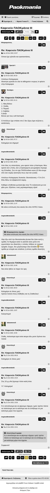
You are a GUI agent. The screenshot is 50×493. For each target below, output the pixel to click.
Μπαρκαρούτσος (6, 42)
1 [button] (13, 38)
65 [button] (34, 38)
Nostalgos (10, 90)
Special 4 (12, 65)
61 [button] (18, 38)
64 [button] (30, 38)
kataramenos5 (11, 255)
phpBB (21, 483)
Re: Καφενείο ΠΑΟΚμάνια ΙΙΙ (17, 50)
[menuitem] (11, 17)
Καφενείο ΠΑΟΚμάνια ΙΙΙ (16, 27)
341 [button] (40, 38)
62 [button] (22, 38)
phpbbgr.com (33, 488)
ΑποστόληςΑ (11, 129)
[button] (6, 38)
